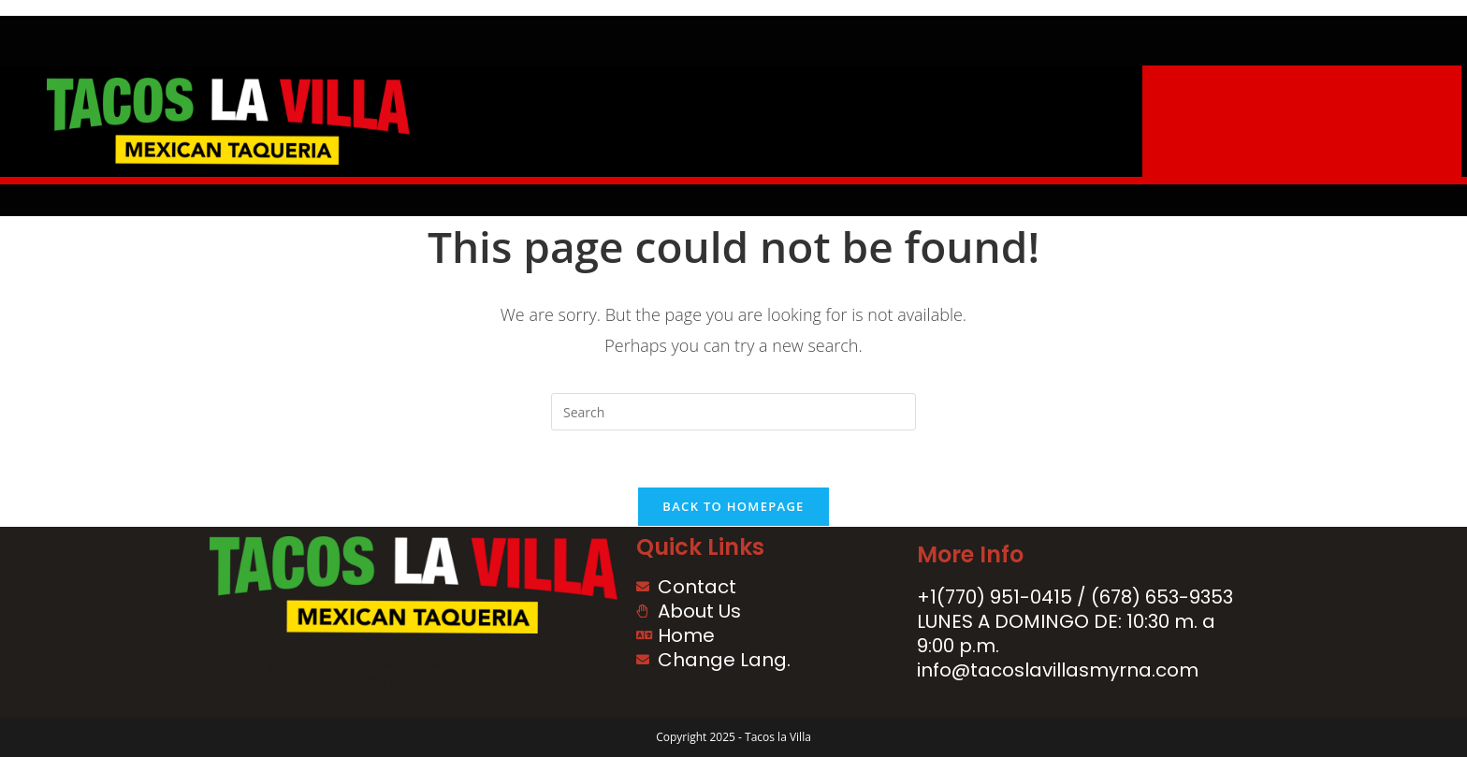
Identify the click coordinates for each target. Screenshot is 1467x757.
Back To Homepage (733, 506)
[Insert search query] (733, 411)
